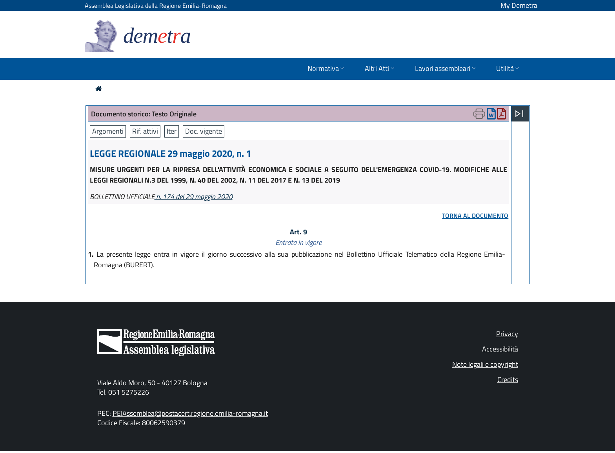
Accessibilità (500, 349)
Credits (507, 379)
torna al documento (475, 215)
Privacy (507, 333)
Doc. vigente (203, 131)
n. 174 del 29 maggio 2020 (194, 196)
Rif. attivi (145, 131)
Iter (171, 131)
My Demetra (518, 5)
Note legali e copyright (485, 364)
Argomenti (108, 131)
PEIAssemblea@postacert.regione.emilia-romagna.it (190, 413)
